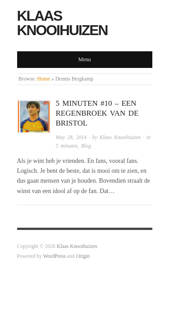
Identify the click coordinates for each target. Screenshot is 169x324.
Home (43, 79)
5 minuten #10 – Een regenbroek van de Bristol (97, 113)
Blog (86, 146)
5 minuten (67, 146)
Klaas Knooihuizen (62, 23)
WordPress (54, 256)
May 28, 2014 (71, 137)
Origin (83, 256)
